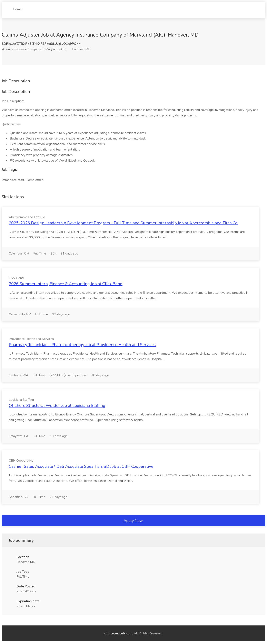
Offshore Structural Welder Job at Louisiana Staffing (57, 405)
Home (17, 7)
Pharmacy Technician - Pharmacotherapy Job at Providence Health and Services (82, 344)
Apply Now (133, 520)
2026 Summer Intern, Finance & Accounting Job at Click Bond (65, 284)
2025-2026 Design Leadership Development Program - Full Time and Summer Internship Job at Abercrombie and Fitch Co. (123, 223)
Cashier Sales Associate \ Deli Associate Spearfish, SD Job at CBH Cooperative (81, 466)
